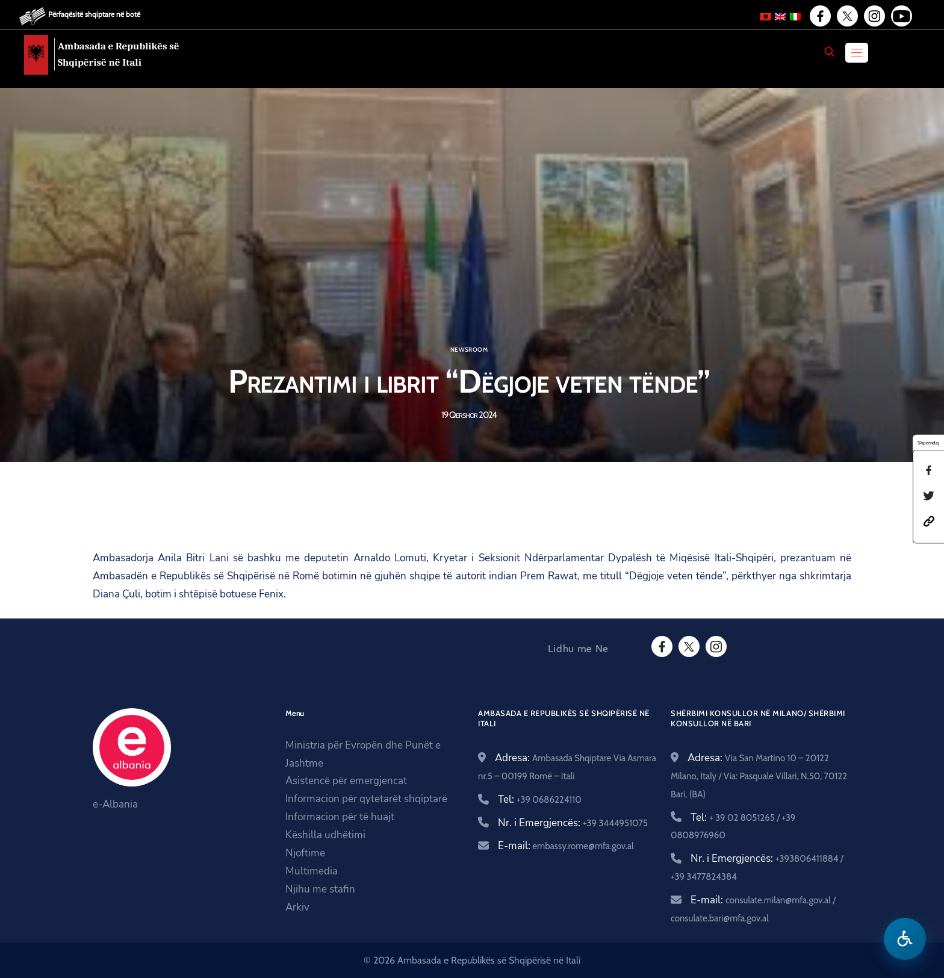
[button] (929, 520)
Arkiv (297, 907)
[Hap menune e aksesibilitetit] (905, 939)
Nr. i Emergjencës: (573, 823)
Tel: (540, 799)
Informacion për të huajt (339, 817)
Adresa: (759, 775)
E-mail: (566, 846)
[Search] (830, 52)
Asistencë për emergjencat (346, 781)
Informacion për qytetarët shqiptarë (366, 799)
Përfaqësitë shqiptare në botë (94, 14)
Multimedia (311, 871)
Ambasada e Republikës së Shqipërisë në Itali (118, 54)
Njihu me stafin (320, 889)
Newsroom (469, 350)
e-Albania (115, 804)
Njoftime (305, 853)
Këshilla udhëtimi (325, 835)
